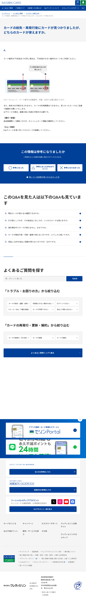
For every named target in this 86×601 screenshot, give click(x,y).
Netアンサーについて (51, 8)
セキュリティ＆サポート (70, 8)
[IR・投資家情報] (69, 494)
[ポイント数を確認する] (12, 537)
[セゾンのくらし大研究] (69, 529)
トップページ (6, 13)
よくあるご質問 (7, 8)
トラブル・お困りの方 (32, 13)
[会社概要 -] (69, 485)
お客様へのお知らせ (34, 8)
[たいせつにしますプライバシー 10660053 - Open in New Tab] (77, 590)
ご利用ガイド (20, 8)
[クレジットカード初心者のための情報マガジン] (69, 514)
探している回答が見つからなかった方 (44, 177)
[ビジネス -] (69, 488)
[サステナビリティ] (69, 491)
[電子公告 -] (69, 497)
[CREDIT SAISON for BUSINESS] (43, 417)
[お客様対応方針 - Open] (58, 562)
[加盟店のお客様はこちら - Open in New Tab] (43, 435)
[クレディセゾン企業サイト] (69, 481)
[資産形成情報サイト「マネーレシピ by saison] (69, 523)
